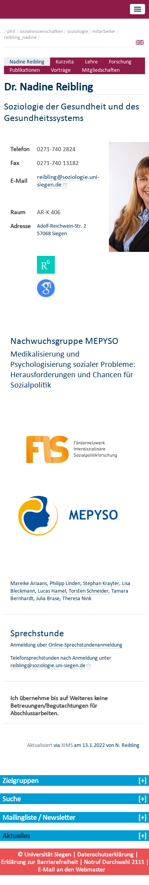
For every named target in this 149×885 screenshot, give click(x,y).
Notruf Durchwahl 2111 (114, 862)
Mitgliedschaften (101, 70)
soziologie (77, 31)
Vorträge (61, 70)
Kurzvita (65, 61)
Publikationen (25, 70)
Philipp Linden (65, 583)
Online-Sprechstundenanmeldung (85, 644)
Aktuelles (16, 835)
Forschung (120, 61)
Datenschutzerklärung (105, 854)
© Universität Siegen (44, 854)
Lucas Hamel (52, 590)
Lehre (91, 61)
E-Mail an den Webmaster (71, 869)
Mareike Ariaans (28, 583)
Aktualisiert (39, 745)
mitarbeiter (104, 31)
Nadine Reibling (27, 61)
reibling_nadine (20, 37)
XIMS (67, 745)
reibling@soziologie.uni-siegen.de (68, 180)
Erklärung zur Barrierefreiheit (39, 862)
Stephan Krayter (101, 583)
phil (11, 31)
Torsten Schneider (88, 590)
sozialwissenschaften (41, 31)
